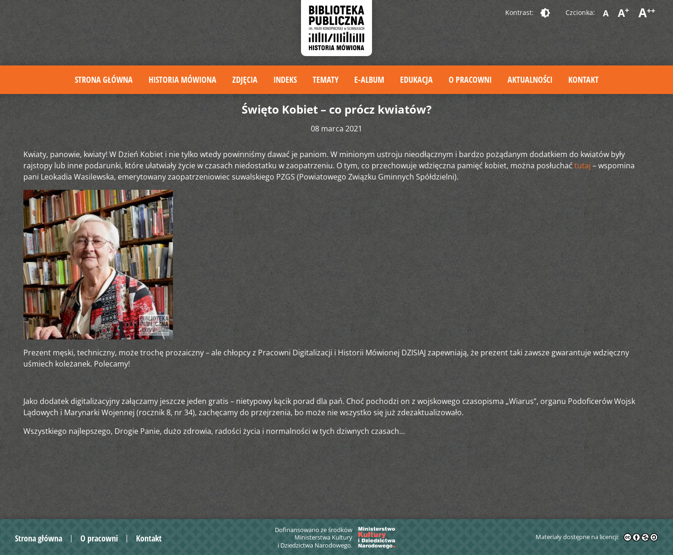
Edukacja (416, 79)
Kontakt (583, 79)
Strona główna (104, 79)
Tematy (325, 79)
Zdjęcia (245, 79)
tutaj (582, 165)
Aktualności (530, 79)
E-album (369, 79)
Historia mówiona (182, 79)
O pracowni (470, 79)
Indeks (285, 79)
